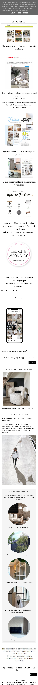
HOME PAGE (20, 680)
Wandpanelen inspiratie (19, 640)
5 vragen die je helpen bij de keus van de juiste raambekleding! (19, 611)
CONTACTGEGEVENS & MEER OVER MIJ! (21, 683)
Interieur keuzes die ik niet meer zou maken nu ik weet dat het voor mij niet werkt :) (19, 497)
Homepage (19, 298)
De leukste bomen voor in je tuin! (19, 555)
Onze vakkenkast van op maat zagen (19, 583)
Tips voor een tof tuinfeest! (19, 527)
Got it (25, 13)
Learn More (16, 13)
